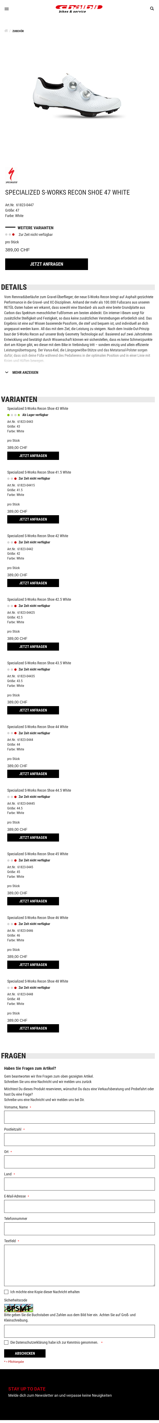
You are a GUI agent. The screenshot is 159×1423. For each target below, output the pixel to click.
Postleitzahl (12, 1132)
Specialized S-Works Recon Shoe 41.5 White (39, 475)
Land (8, 1177)
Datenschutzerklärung (32, 1345)
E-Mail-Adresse (15, 1199)
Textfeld (10, 1244)
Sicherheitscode (15, 1303)
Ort (6, 1154)
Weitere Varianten (35, 231)
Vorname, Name (16, 1110)
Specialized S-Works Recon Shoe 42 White (37, 539)
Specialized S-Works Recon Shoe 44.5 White (39, 793)
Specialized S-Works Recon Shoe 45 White (37, 857)
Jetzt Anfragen (46, 267)
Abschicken (25, 1356)
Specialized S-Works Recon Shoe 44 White (37, 729)
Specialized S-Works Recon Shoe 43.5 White (39, 666)
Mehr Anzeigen (25, 375)
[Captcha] (79, 1334)
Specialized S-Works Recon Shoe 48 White (37, 984)
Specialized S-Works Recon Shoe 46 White (37, 920)
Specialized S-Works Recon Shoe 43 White (37, 411)
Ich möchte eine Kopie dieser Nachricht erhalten (45, 1294)
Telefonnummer (15, 1221)
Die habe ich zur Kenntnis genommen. (54, 1345)
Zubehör (18, 34)
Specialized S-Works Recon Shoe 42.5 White (39, 602)
